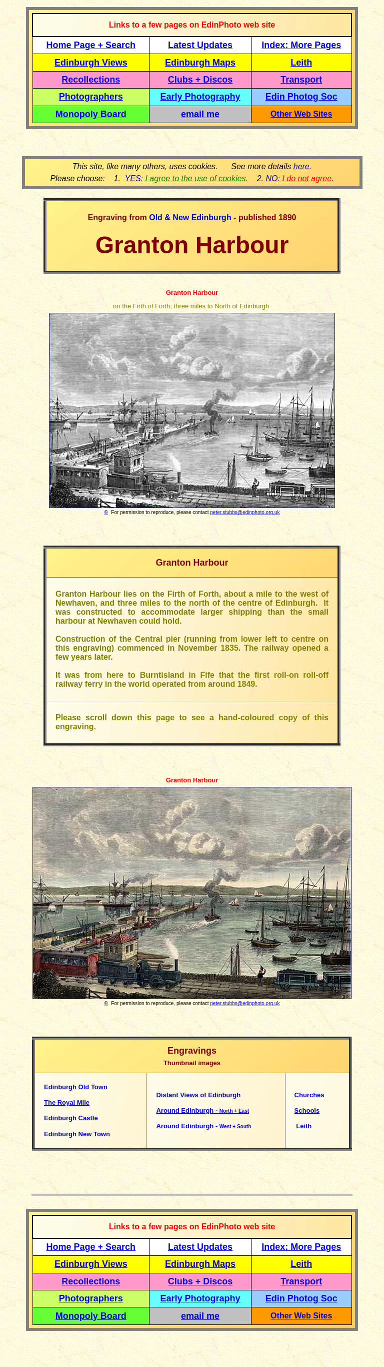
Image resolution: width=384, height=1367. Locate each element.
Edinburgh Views (91, 63)
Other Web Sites (301, 114)
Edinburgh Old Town (76, 1087)
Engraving (107, 217)
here (302, 166)
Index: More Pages (301, 45)
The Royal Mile (67, 1102)
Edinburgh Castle (71, 1118)
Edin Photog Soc (302, 97)
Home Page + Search (91, 45)
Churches (309, 1095)
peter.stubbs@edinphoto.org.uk (245, 512)
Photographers (91, 97)
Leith (304, 1126)
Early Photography (200, 97)
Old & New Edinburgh (190, 217)
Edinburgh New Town (77, 1134)
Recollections (91, 80)
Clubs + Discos (200, 80)
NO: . (300, 178)
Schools (307, 1110)
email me (200, 114)
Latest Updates (200, 45)
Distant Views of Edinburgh (198, 1095)
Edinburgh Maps (200, 63)
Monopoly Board (91, 114)
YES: (185, 178)
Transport (301, 80)
